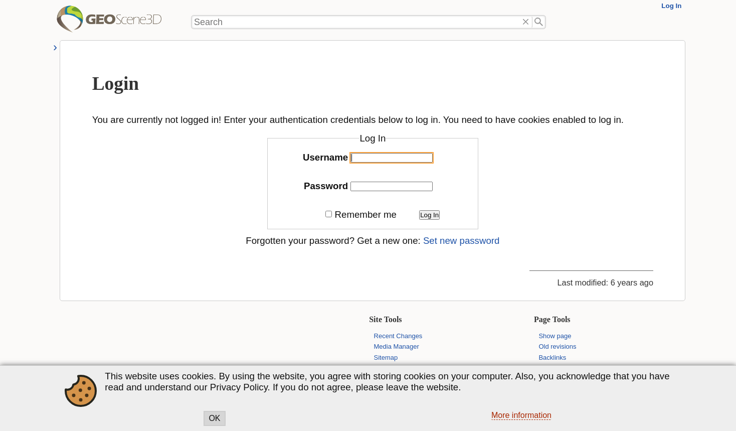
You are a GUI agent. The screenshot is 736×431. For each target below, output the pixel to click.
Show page (554, 336)
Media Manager (396, 346)
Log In (671, 6)
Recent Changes (398, 336)
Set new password (461, 240)
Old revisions (557, 346)
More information (521, 415)
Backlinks (552, 357)
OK (214, 418)
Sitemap (386, 357)
